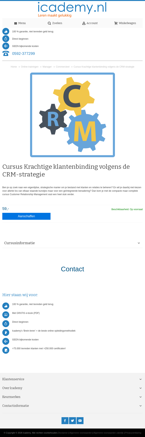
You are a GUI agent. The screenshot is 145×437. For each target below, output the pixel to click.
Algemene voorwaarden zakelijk (108, 433)
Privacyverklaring (133, 433)
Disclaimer (63, 433)
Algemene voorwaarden (80, 433)
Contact (72, 269)
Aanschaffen (26, 216)
